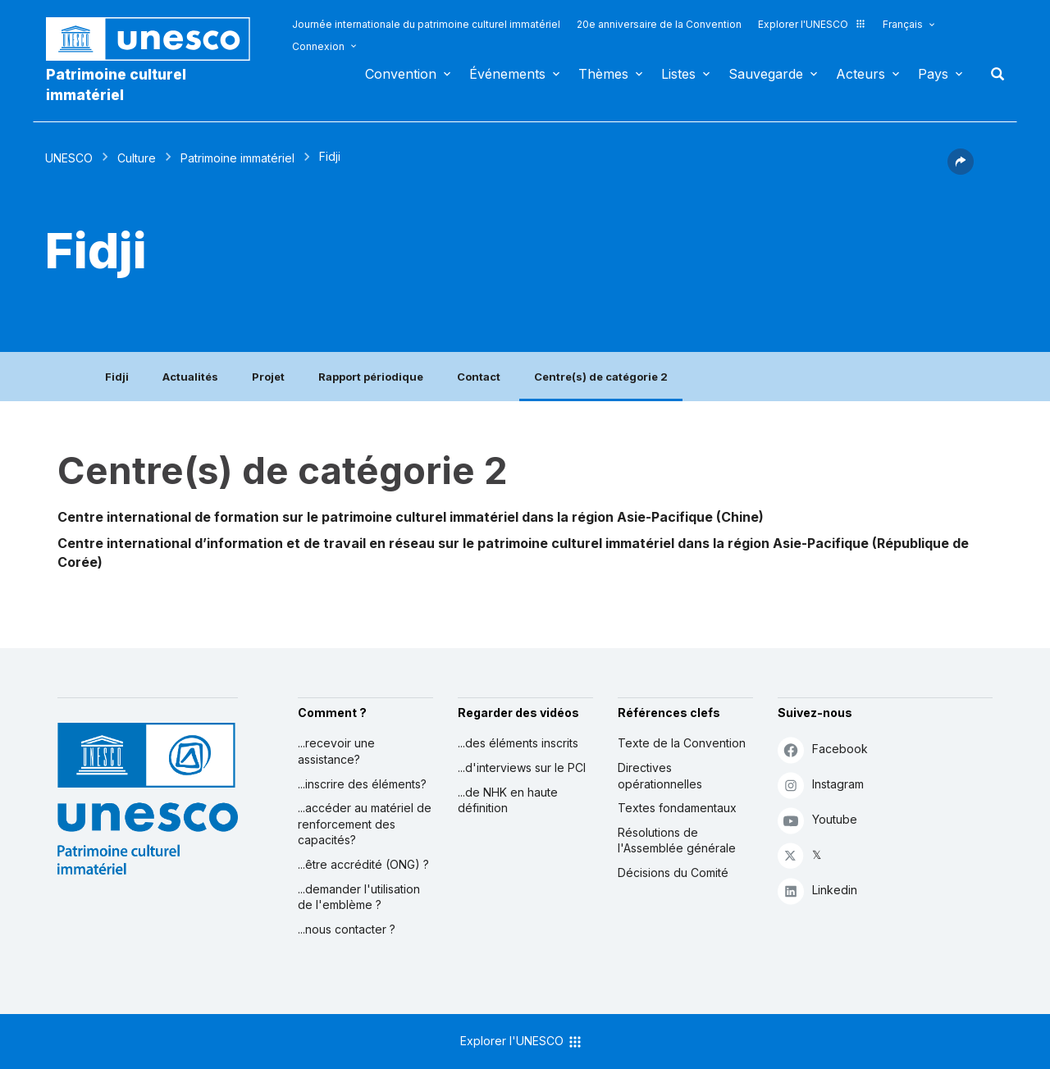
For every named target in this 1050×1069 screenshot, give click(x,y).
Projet (268, 376)
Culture (136, 158)
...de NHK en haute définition (508, 800)
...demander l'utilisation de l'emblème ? (359, 897)
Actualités (190, 376)
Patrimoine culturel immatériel (116, 84)
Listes (678, 74)
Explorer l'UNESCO (812, 24)
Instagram (821, 784)
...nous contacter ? (346, 929)
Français (903, 24)
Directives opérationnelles (660, 776)
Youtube (817, 820)
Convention (400, 74)
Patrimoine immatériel (237, 158)
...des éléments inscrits (518, 743)
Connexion (318, 46)
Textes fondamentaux (677, 808)
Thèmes (603, 74)
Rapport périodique (370, 376)
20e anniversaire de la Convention (659, 24)
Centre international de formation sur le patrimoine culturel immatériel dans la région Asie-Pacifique (385, 517)
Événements (507, 74)
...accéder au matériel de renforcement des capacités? (364, 824)
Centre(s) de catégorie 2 (601, 376)
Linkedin (817, 890)
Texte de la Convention (682, 743)
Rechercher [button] (992, 74)
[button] (960, 170)
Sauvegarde (765, 74)
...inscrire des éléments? (362, 784)
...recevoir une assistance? (336, 751)
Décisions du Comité (673, 872)
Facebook (823, 749)
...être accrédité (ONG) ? (363, 864)
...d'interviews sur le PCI (522, 767)
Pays (933, 74)
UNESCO (69, 158)
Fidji (117, 376)
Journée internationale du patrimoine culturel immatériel (426, 24)
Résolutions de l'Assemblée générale (677, 840)
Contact (478, 376)
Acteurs (860, 74)
